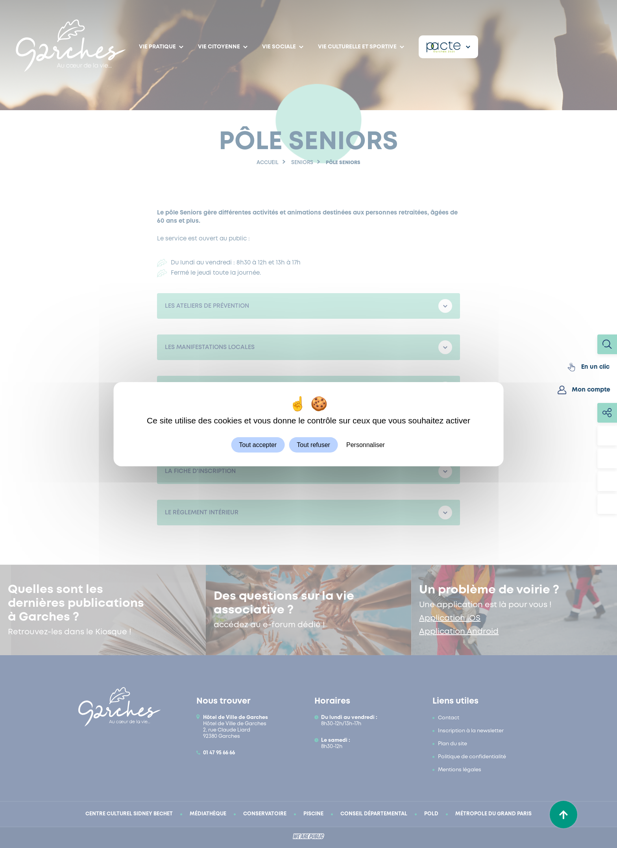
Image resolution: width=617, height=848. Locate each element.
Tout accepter (258, 444)
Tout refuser (313, 444)
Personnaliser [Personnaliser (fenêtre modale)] (365, 444)
